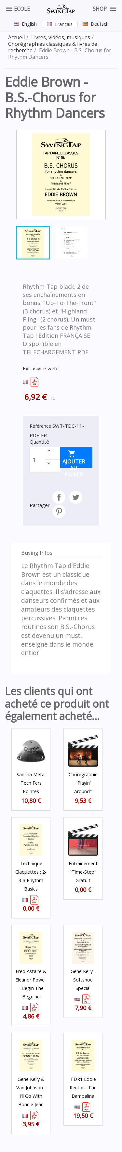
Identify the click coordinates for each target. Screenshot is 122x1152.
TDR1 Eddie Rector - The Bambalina (83, 1087)
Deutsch (100, 24)
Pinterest (58, 511)
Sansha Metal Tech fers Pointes (31, 782)
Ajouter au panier (73, 459)
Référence (40, 426)
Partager (58, 497)
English (29, 24)
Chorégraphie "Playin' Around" (83, 782)
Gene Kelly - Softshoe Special (83, 979)
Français (64, 24)
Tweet (75, 497)
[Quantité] (37, 460)
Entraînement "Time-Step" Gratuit (83, 871)
